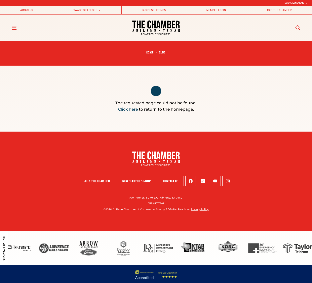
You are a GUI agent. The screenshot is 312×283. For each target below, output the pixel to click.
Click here (128, 110)
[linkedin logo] (203, 181)
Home (149, 52)
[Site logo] (156, 27)
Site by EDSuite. (166, 209)
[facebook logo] (190, 181)
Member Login (216, 10)
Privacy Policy (200, 209)
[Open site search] (298, 28)
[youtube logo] (215, 181)
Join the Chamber (279, 10)
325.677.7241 (156, 203)
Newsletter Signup (136, 181)
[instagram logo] (227, 181)
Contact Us (170, 181)
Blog (162, 52)
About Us (26, 10)
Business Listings (154, 10)
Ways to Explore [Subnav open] (87, 10)
